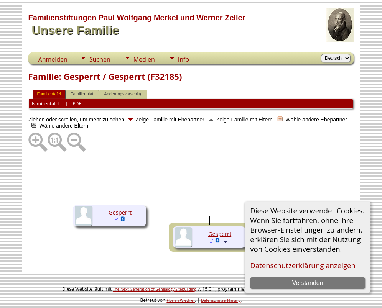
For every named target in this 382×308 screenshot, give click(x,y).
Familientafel (49, 94)
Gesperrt (120, 212)
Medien (144, 59)
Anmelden (53, 59)
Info (183, 59)
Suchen (99, 59)
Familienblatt (82, 94)
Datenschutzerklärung (220, 300)
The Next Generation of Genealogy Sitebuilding (154, 289)
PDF (76, 103)
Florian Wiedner (180, 300)
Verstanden (307, 283)
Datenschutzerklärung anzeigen (303, 265)
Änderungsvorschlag (123, 94)
